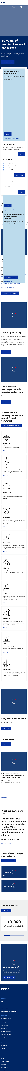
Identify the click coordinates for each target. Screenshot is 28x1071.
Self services (4, 1026)
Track (21, 192)
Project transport (6, 1049)
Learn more (8, 281)
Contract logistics (6, 1053)
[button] (7, 953)
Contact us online (9, 995)
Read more (5, 452)
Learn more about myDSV (7, 287)
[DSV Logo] (4, 3)
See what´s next (8, 62)
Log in (7, 134)
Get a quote (4, 1023)
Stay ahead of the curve (13, 736)
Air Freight (4, 1040)
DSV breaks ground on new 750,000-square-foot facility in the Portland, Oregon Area (12, 794)
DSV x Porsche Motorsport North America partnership (12, 389)
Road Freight (4, 1046)
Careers (3, 1070)
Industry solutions (6, 1037)
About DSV (4, 1067)
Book (2, 1020)
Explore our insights (9, 879)
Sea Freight (4, 1043)
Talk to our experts (11, 277)
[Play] (21, 7)
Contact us (4, 1063)
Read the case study (6, 861)
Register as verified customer (12, 138)
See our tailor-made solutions (11, 425)
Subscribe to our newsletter (9, 1029)
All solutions (4, 1056)
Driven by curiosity (11, 332)
